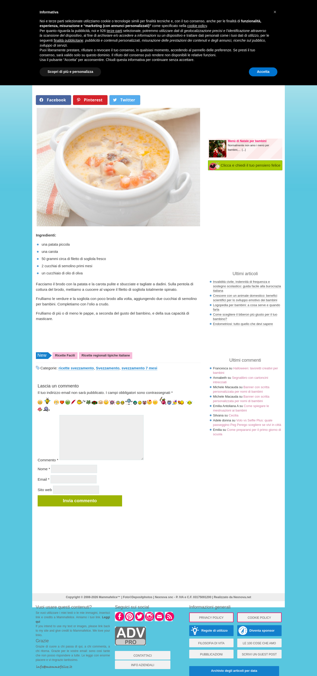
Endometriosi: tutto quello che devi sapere (243, 324)
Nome (44, 469)
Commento (48, 460)
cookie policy (197, 26)
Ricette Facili (65, 355)
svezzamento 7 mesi (139, 368)
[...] (244, 149)
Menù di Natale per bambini (247, 141)
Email (44, 479)
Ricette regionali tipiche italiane (105, 355)
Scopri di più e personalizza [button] (70, 72)
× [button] (274, 12)
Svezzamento (107, 368)
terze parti (114, 31)
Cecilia (233, 415)
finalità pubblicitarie (68, 40)
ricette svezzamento (76, 368)
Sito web (45, 490)
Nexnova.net (242, 597)
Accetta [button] (263, 72)
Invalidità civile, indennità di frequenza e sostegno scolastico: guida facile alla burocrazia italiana (247, 286)
